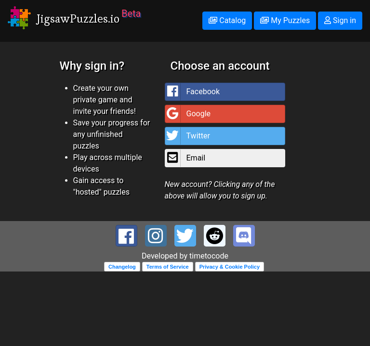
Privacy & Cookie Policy (229, 267)
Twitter (187, 136)
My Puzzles (285, 20)
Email (185, 158)
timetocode (208, 255)
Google (188, 114)
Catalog (227, 20)
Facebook (192, 91)
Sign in (340, 20)
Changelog (122, 267)
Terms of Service (167, 267)
